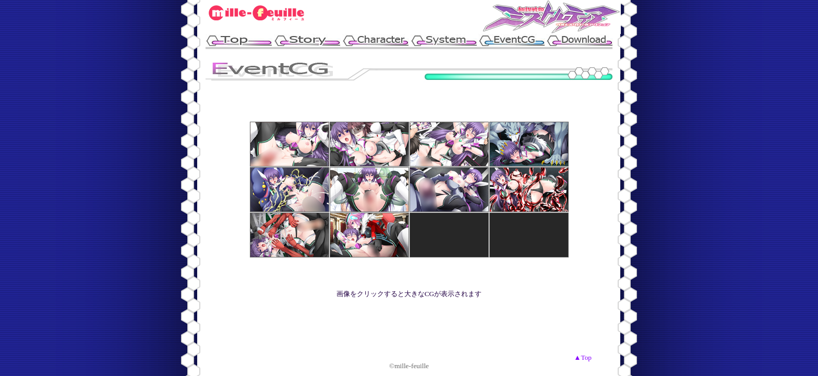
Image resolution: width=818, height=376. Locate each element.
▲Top (583, 357)
